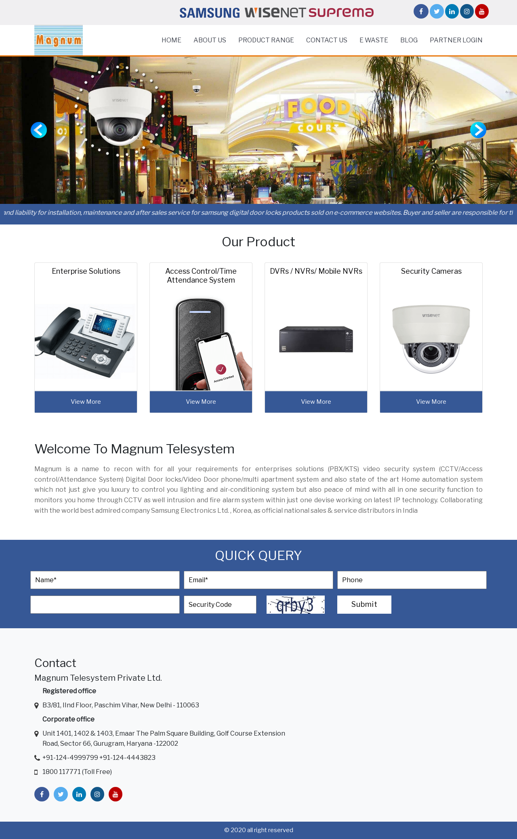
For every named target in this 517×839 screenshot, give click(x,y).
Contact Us (326, 40)
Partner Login (456, 40)
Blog (409, 40)
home (171, 40)
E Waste (373, 40)
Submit (364, 604)
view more (86, 401)
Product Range (266, 40)
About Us (209, 40)
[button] (39, 130)
